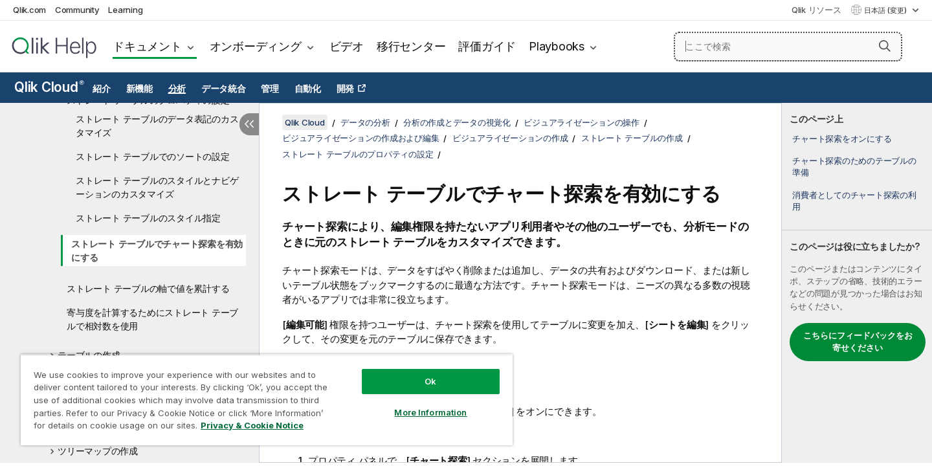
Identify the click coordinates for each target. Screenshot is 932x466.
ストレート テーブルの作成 (632, 138)
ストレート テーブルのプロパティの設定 (357, 154)
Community (77, 10)
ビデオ (346, 46)
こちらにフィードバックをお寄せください (858, 341)
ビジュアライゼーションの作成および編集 (360, 138)
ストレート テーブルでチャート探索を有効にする (157, 250)
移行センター (411, 46)
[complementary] (857, 283)
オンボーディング (256, 46)
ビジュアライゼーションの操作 (581, 122)
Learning (125, 10)
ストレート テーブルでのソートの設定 (153, 156)
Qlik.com (29, 10)
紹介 (102, 88)
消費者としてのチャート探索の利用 (854, 201)
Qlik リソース (816, 10)
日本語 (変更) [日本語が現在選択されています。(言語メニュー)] (886, 10)
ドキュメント (147, 46)
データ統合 (223, 88)
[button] (884, 45)
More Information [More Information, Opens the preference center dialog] (430, 412)
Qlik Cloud (49, 87)
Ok (430, 381)
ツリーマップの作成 (98, 450)
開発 (346, 88)
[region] (267, 399)
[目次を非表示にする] (249, 124)
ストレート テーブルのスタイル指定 (148, 217)
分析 (177, 88)
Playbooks (556, 46)
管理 (270, 88)
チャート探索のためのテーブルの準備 (854, 166)
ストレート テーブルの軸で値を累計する (148, 288)
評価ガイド (487, 46)
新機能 (139, 88)
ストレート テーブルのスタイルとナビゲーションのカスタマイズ (157, 187)
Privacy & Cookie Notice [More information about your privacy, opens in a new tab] (252, 425)
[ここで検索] (788, 46)
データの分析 (365, 122)
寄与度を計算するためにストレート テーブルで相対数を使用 (152, 319)
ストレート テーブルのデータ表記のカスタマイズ (157, 125)
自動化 (307, 88)
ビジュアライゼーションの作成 (510, 138)
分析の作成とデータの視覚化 (457, 122)
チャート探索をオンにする (841, 138)
